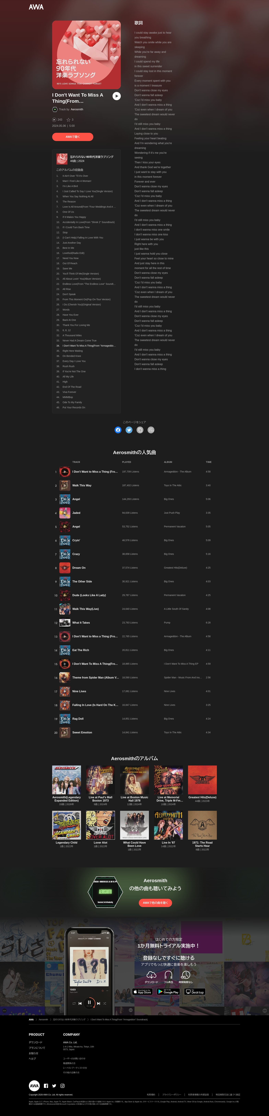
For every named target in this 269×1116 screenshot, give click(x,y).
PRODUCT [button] (36, 1034)
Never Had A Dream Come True (80, 340)
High (65, 381)
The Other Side (82, 581)
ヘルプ (32, 1058)
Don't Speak (69, 294)
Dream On (78, 567)
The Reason (69, 201)
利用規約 (151, 1095)
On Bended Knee (72, 356)
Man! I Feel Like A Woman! (77, 181)
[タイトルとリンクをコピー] (140, 429)
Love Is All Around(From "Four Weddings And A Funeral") (93, 206)
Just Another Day (72, 242)
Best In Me (68, 248)
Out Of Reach (70, 263)
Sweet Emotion (82, 732)
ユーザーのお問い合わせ (74, 1058)
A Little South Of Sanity (176, 608)
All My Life (68, 376)
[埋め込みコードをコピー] (151, 429)
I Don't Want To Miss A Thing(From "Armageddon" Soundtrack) (113, 663)
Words (66, 309)
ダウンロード (35, 1042)
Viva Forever (69, 392)
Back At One (69, 320)
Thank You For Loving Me (76, 325)
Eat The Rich (80, 650)
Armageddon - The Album (177, 471)
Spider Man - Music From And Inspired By (186, 677)
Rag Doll (78, 718)
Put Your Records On (74, 407)
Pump (167, 622)
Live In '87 (168, 842)
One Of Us (68, 212)
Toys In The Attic (173, 485)
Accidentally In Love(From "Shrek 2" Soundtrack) (89, 222)
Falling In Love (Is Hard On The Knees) (97, 705)
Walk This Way (81, 485)
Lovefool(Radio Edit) (73, 253)
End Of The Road (72, 386)
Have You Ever (71, 314)
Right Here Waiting (73, 350)
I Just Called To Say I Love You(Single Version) (88, 191)
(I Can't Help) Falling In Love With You (83, 237)
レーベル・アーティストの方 (75, 1068)
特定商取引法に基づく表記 (228, 1095)
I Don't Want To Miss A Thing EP (181, 663)
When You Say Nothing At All (78, 196)
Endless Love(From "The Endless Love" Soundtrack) (91, 284)
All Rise (67, 289)
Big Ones (169, 499)
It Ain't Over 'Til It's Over (75, 175)
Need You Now (71, 258)
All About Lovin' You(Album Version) (82, 278)
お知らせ (33, 1053)
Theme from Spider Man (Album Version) (98, 677)
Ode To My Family (72, 402)
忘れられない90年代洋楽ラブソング (92, 156)
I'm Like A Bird (70, 186)
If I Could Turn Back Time (76, 227)
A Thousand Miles (72, 335)
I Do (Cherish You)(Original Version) (82, 304)
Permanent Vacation (175, 526)
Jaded (76, 512)
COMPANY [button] (71, 1034)
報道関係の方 (69, 1063)
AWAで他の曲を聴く (155, 902)
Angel (76, 499)
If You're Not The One (74, 371)
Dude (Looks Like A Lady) (89, 595)
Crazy (76, 554)
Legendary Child (66, 842)
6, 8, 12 (67, 330)
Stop (65, 232)
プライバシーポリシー (171, 1095)
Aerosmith (77, 109)
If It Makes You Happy (74, 217)
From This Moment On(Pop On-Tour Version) (86, 299)
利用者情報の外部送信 (198, 1095)
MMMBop (68, 397)
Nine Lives (79, 691)
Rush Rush (68, 366)
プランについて (37, 1048)
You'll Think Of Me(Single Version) (81, 273)
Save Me (67, 268)
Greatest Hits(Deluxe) (175, 567)
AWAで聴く (73, 136)
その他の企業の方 (71, 1072)
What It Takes (81, 622)
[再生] (117, 96)
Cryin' (76, 540)
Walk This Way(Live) (85, 608)
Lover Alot (100, 842)
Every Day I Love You (74, 361)
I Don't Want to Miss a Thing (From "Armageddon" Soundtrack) (113, 471)
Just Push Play (172, 512)
